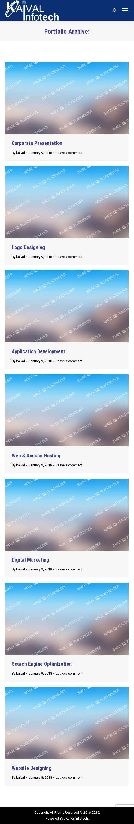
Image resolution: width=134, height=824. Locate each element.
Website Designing (32, 768)
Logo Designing (28, 247)
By (18, 153)
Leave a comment (69, 153)
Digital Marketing (30, 560)
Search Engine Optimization (42, 664)
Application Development (38, 351)
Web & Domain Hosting (36, 455)
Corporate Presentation (37, 143)
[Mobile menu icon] (125, 10)
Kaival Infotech (77, 818)
